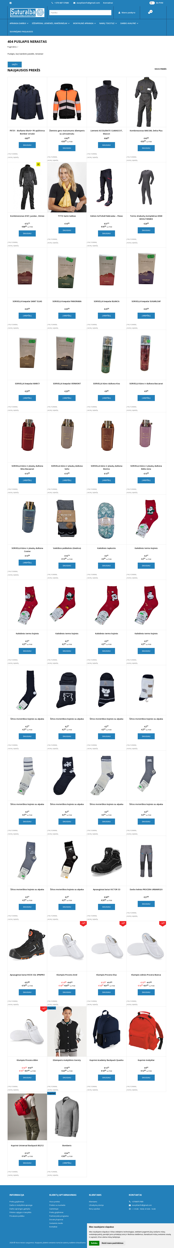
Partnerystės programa (59, 1216)
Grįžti (15, 64)
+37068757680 (136, 1201)
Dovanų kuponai (56, 1219)
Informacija (17, 1194)
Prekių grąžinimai (56, 1212)
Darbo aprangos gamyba (20, 1209)
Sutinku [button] (94, 1243)
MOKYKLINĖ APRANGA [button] (83, 23)
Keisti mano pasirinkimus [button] (112, 1243)
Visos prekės (161, 69)
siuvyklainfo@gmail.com (86, 2)
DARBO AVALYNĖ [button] (128, 23)
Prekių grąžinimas (17, 1201)
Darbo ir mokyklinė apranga (21, 1205)
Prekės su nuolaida (57, 1205)
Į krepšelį (27, 315)
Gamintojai (53, 1209)
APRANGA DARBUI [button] (18, 23)
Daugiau (27, 145)
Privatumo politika (17, 1216)
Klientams (95, 1194)
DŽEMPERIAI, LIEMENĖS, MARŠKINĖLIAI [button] (49, 23)
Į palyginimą (13, 154)
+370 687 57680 (60, 2)
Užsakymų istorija (96, 1205)
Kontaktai (108, 2)
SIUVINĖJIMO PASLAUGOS (21, 31)
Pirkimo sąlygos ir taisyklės (20, 1212)
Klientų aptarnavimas (62, 1194)
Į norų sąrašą (13, 157)
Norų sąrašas (94, 1209)
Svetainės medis (56, 1223)
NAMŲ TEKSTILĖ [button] (106, 23)
